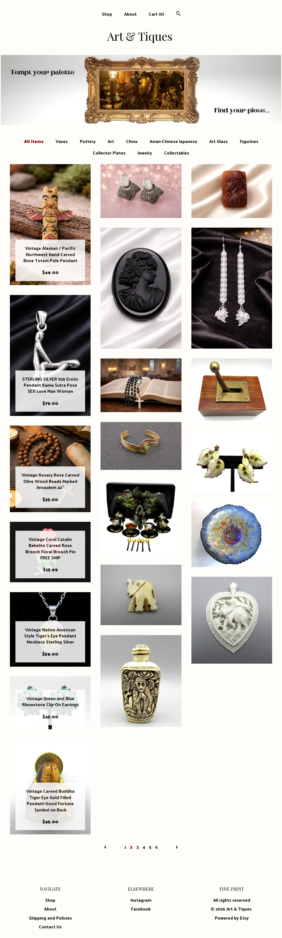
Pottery (88, 141)
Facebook (141, 909)
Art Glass (218, 141)
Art (111, 141)
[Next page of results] (176, 847)
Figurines (249, 141)
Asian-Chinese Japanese (173, 141)
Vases (62, 141)
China (131, 141)
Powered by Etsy (232, 918)
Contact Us (50, 927)
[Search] (178, 14)
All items (34, 141)
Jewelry (145, 153)
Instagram (141, 900)
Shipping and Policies (50, 918)
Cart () (156, 14)
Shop (107, 14)
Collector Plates (109, 153)
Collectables (176, 153)
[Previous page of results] (106, 847)
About (130, 14)
